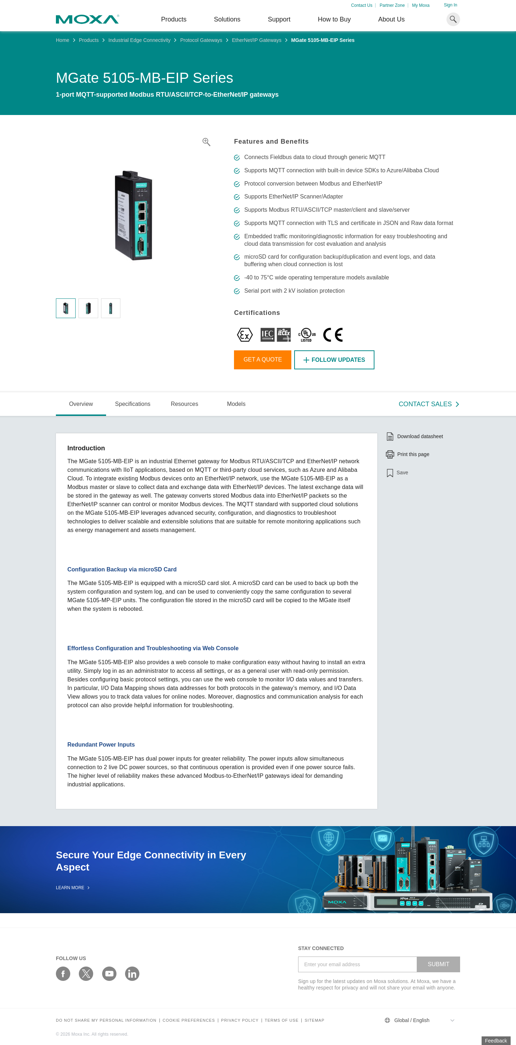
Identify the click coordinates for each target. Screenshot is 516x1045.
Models (236, 404)
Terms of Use (282, 1020)
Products (89, 40)
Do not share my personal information (106, 1020)
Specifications (132, 404)
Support (279, 19)
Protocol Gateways (201, 40)
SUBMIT (438, 964)
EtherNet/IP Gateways (256, 40)
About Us (391, 19)
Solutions (227, 19)
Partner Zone (392, 5)
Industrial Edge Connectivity (139, 40)
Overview (81, 404)
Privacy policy (240, 1020)
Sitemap (314, 1020)
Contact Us (361, 5)
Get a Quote (263, 359)
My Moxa (421, 5)
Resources (184, 404)
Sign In (450, 5)
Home (62, 40)
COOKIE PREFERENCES (189, 1020)
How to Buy (334, 19)
